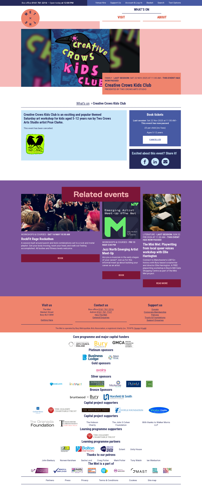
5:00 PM (112, 245)
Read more (162, 283)
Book (60, 258)
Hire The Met (101, 315)
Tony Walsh (136, 460)
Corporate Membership (155, 312)
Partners (50, 480)
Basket (150, 3)
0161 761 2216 (106, 309)
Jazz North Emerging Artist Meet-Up (120, 251)
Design (137, 328)
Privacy (84, 480)
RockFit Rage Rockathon (37, 239)
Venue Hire (100, 3)
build (144, 328)
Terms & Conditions (108, 480)
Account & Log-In (133, 3)
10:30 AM (65, 234)
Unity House (136, 449)
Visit (121, 17)
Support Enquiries (155, 320)
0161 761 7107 (104, 312)
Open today (61, 3)
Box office (34, 3)
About (162, 17)
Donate (155, 309)
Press (67, 480)
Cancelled (155, 139)
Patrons (155, 315)
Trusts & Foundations (155, 317)
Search (161, 3)
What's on (83, 103)
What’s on (141, 9)
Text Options (175, 3)
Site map (152, 480)
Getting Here (47, 320)
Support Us (115, 3)
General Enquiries (100, 317)
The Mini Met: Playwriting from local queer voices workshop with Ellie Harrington (159, 250)
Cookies (133, 480)
